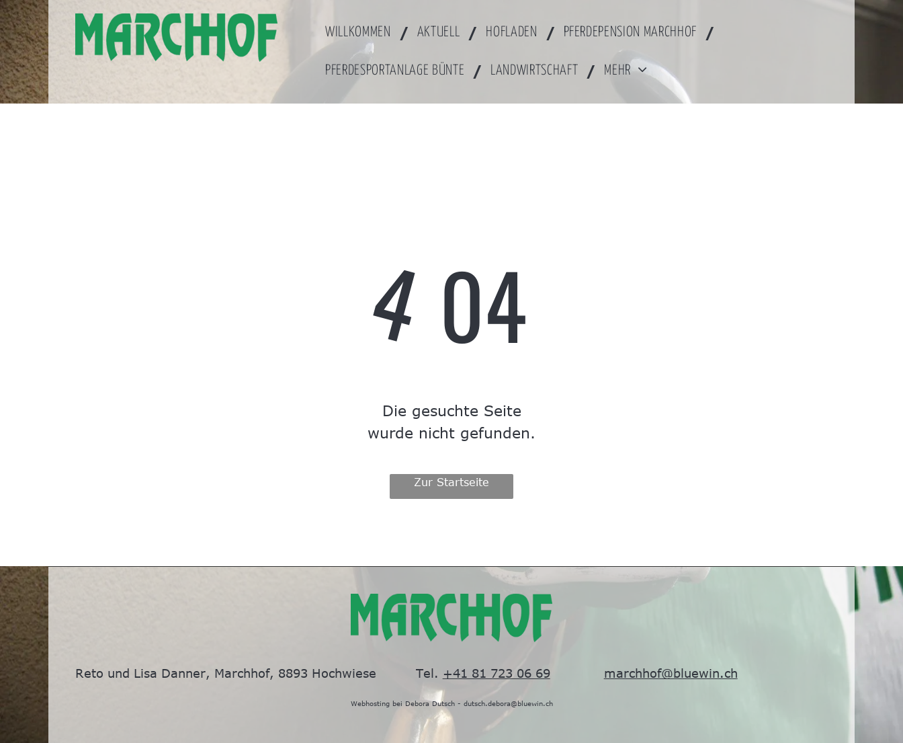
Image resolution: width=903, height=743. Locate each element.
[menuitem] (363, 32)
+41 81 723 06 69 (496, 673)
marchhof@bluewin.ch (671, 673)
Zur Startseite (451, 482)
